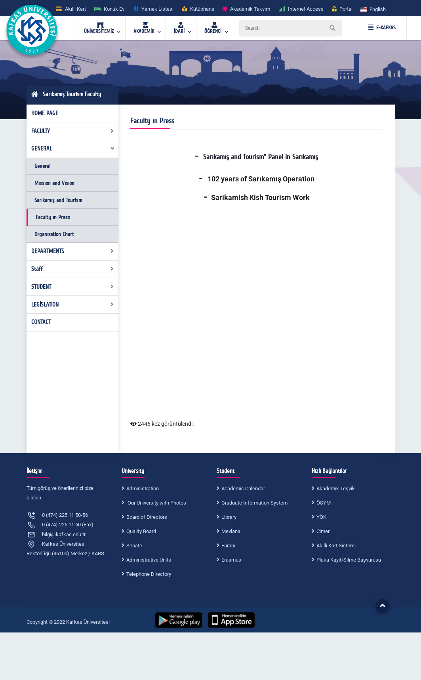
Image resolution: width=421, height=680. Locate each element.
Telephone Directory (148, 574)
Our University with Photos (156, 503)
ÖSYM (323, 503)
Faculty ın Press (53, 217)
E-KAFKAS (382, 27)
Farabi (228, 546)
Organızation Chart (54, 234)
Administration (142, 488)
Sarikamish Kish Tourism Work (260, 197)
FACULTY (72, 131)
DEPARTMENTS (72, 251)
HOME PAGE (44, 113)
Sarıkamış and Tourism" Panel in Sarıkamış (260, 156)
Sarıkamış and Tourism (58, 200)
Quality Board (141, 531)
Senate (134, 546)
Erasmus (231, 560)
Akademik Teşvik (335, 488)
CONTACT (41, 322)
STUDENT (72, 286)
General (42, 166)
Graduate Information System (254, 503)
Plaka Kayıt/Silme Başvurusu (348, 560)
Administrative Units (148, 560)
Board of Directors (146, 517)
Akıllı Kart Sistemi (336, 546)
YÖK (321, 517)
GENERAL (73, 148)
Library (228, 517)
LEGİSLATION (72, 304)
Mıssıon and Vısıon (54, 183)
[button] (373, 9)
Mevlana (230, 531)
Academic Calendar (243, 488)
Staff (72, 268)
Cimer (323, 531)
